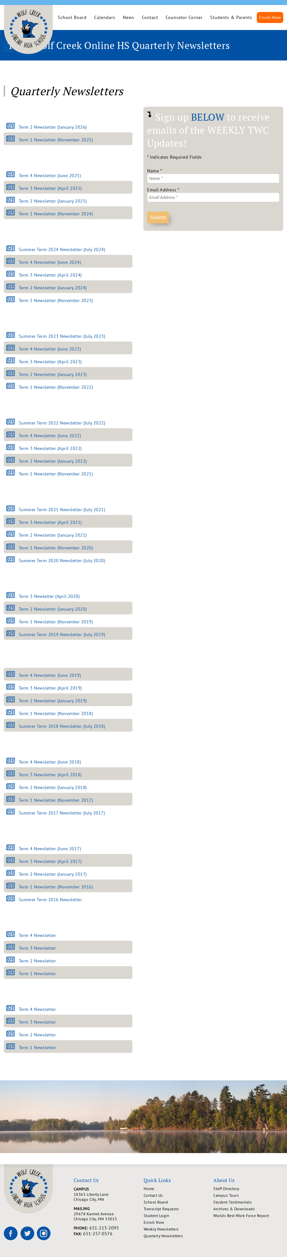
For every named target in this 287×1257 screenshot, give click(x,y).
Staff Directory (226, 1188)
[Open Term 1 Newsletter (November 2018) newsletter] (12, 713)
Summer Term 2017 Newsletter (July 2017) (62, 813)
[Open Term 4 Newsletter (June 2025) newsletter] (12, 175)
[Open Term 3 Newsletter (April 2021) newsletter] (12, 522)
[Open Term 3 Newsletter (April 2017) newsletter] (12, 861)
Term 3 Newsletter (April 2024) (50, 275)
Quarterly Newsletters (163, 1235)
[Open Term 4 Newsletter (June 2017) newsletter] (12, 848)
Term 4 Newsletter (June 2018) (50, 762)
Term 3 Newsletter (37, 948)
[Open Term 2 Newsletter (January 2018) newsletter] (12, 787)
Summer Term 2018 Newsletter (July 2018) (62, 726)
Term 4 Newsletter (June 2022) (50, 435)
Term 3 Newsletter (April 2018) (50, 775)
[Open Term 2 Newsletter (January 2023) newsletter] (12, 374)
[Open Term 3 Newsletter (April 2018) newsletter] (12, 775)
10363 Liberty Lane (109, 1197)
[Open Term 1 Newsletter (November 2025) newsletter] (12, 140)
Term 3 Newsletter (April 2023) (50, 362)
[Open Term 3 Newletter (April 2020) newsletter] (12, 596)
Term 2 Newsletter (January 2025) (53, 201)
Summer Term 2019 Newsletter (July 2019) (62, 634)
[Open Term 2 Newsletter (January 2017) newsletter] (12, 874)
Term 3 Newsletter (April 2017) (50, 861)
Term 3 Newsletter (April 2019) (50, 688)
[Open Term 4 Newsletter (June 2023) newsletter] (12, 349)
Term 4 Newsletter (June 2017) (50, 848)
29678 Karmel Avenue (109, 1216)
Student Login (156, 1215)
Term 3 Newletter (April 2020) (49, 596)
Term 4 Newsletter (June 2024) (50, 262)
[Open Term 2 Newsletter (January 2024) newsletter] (12, 288)
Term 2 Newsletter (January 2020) (53, 609)
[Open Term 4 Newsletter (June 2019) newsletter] (12, 675)
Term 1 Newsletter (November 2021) (56, 474)
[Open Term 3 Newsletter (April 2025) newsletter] (12, 188)
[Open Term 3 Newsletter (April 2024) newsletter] (12, 275)
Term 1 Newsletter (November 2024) (56, 214)
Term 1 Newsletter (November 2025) (56, 140)
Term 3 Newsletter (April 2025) (50, 188)
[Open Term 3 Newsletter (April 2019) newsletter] (12, 688)
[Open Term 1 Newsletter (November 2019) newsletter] (12, 622)
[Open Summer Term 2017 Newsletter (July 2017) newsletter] (12, 813)
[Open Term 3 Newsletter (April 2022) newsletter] (12, 448)
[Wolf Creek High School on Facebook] (11, 1233)
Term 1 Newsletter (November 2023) (56, 300)
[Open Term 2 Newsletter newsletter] (12, 961)
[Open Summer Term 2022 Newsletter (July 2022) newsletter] (12, 423)
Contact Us (153, 1195)
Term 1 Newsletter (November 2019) (56, 622)
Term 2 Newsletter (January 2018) (53, 787)
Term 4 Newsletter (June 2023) (50, 349)
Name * (154, 171)
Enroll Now (270, 17)
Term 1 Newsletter (37, 973)
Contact (150, 17)
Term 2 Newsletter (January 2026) (53, 127)
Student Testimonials (232, 1202)
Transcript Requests (161, 1208)
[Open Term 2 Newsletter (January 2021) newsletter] (12, 535)
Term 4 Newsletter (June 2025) (50, 175)
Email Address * (163, 190)
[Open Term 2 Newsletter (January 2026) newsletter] (12, 127)
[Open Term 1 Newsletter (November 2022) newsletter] (12, 387)
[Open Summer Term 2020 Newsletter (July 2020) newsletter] (12, 560)
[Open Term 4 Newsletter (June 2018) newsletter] (12, 762)
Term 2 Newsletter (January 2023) (53, 374)
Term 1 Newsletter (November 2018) (56, 713)
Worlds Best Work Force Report (241, 1215)
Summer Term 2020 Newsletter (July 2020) (62, 560)
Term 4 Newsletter (37, 935)
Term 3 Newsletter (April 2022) (50, 448)
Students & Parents (231, 17)
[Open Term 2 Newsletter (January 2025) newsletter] (12, 201)
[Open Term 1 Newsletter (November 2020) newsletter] (12, 548)
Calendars (104, 17)
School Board (72, 17)
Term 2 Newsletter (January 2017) (53, 874)
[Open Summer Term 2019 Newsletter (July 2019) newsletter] (12, 634)
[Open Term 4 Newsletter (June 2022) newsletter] (12, 435)
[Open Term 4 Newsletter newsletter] (12, 935)
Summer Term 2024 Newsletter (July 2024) (62, 249)
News (128, 17)
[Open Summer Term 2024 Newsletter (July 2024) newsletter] (12, 249)
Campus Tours (226, 1195)
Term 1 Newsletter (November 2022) (56, 387)
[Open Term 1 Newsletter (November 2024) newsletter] (12, 214)
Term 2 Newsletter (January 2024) (53, 288)
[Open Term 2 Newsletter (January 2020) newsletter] (12, 609)
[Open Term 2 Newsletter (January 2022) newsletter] (12, 461)
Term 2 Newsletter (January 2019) (53, 701)
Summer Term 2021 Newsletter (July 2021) (62, 509)
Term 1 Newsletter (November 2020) (56, 548)
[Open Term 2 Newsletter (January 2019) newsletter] (12, 701)
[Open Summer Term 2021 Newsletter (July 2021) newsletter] (12, 509)
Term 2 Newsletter (37, 961)
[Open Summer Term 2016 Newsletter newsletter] (12, 899)
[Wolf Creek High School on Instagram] (44, 1233)
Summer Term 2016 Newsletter (50, 899)
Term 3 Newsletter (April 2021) (50, 522)
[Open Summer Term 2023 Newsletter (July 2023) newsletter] (12, 336)
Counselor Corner (184, 17)
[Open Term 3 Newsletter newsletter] (12, 948)
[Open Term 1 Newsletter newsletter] (12, 973)
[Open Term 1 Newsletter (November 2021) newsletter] (12, 474)
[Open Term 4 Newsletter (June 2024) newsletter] (12, 262)
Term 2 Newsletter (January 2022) (53, 461)
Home (149, 1188)
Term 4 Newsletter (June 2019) (50, 675)
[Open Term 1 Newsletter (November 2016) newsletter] (12, 887)
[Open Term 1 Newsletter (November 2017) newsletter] (12, 800)
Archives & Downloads (234, 1208)
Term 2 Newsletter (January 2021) (53, 535)
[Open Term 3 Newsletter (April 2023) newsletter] (12, 362)
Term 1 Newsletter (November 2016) (56, 887)
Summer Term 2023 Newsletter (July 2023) (62, 336)
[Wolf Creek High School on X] (27, 1233)
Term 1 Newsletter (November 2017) (56, 800)
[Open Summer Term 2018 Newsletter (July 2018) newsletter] (12, 726)
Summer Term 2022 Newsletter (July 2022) (62, 423)
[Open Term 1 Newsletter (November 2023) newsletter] (12, 300)
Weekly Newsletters (161, 1229)
